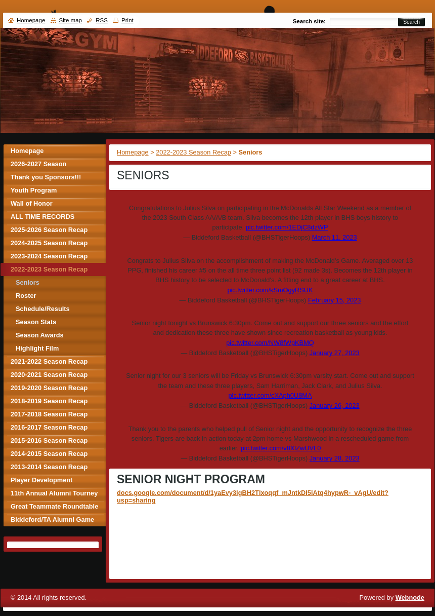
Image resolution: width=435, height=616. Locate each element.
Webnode (410, 597)
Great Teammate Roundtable (54, 506)
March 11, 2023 (334, 237)
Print (127, 20)
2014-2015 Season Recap (49, 453)
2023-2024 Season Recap (49, 256)
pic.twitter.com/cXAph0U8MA (270, 395)
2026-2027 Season (38, 164)
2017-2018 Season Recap (49, 414)
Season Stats (36, 322)
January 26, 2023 (335, 405)
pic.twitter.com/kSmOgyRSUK (270, 290)
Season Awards (40, 335)
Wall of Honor (32, 203)
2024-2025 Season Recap (49, 243)
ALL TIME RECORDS (42, 216)
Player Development (41, 480)
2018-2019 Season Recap (49, 401)
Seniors (27, 282)
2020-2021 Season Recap (49, 374)
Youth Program (34, 190)
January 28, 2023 (335, 458)
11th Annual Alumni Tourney (54, 493)
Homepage (133, 152)
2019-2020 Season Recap (49, 388)
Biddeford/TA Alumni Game (52, 519)
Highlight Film (37, 348)
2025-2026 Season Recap (49, 230)
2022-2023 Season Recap (193, 152)
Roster (26, 295)
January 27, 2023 (335, 353)
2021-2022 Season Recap (49, 361)
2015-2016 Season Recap (49, 440)
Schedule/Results (43, 309)
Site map (70, 20)
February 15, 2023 (334, 300)
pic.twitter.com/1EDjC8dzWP (287, 227)
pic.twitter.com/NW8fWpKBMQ (270, 342)
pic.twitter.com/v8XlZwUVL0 (281, 448)
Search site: (309, 21)
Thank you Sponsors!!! (46, 177)
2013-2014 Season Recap (49, 467)
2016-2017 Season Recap (49, 427)
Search (411, 22)
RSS (102, 20)
